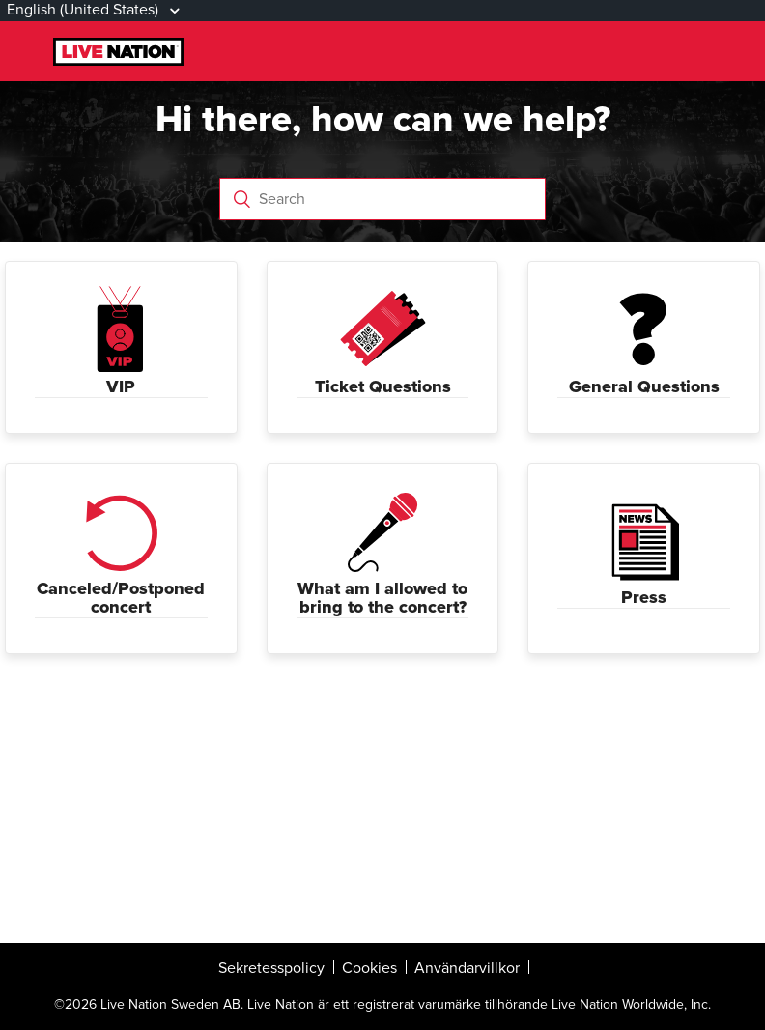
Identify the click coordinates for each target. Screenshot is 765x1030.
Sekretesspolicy (271, 968)
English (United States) (84, 9)
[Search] (382, 199)
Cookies (369, 968)
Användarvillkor (467, 968)
